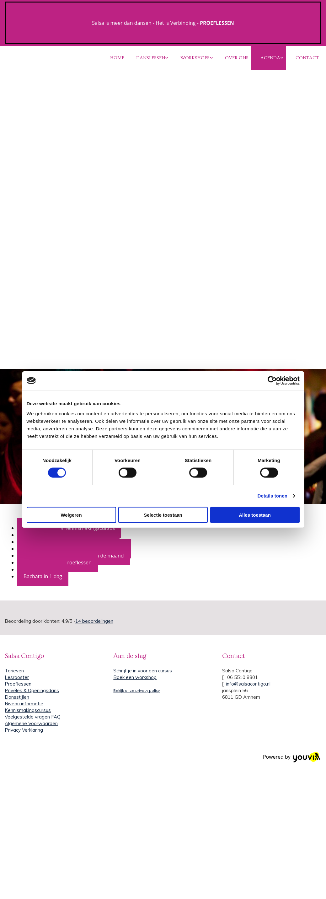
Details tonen (272, 495)
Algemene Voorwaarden (31, 723)
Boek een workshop (135, 677)
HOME (117, 58)
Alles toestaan (255, 514)
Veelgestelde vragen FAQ (33, 717)
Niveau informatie (24, 704)
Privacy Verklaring (24, 730)
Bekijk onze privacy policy (136, 690)
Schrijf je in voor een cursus (142, 671)
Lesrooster (17, 677)
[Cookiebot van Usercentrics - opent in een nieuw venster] (272, 380)
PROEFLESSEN (217, 22)
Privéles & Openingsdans (32, 690)
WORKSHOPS (195, 58)
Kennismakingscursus (28, 710)
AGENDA (270, 58)
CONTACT (307, 58)
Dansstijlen (17, 697)
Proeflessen (18, 684)
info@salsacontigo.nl (248, 684)
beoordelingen (94, 621)
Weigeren (71, 514)
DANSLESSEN (150, 58)
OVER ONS (237, 58)
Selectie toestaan (163, 514)
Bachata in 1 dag (43, 576)
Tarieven (14, 671)
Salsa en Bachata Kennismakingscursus (69, 528)
